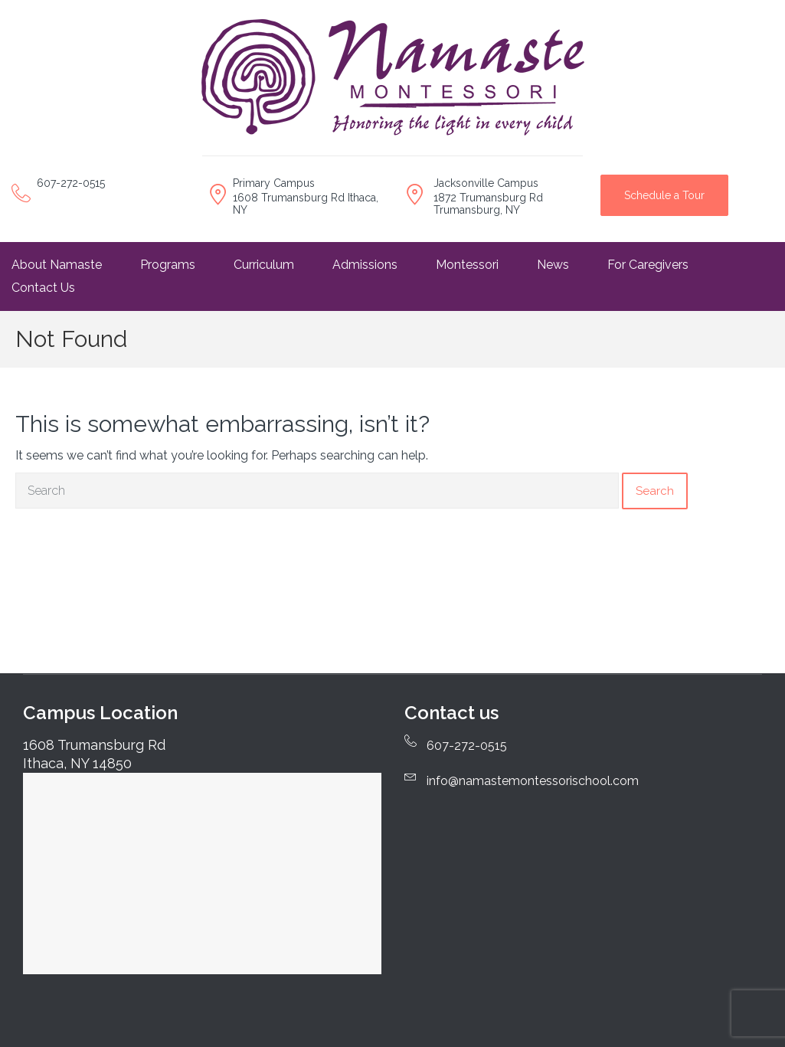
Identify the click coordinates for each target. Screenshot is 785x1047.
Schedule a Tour (664, 195)
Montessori (467, 264)
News (553, 264)
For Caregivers (648, 264)
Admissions (364, 264)
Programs (167, 264)
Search (655, 491)
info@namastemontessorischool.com (533, 781)
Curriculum (264, 264)
